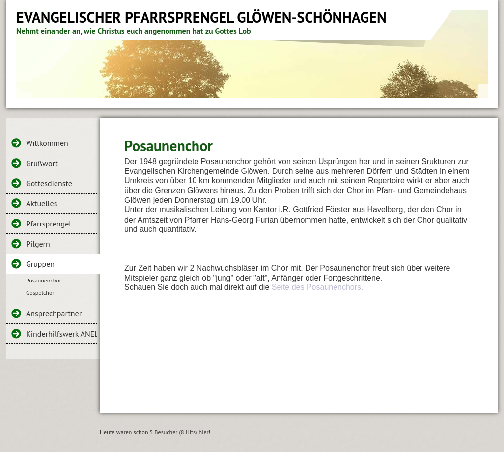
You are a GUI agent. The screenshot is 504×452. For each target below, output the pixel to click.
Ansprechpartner (54, 313)
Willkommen (47, 143)
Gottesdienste (49, 183)
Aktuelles (41, 203)
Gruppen (40, 264)
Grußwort (42, 163)
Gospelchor (40, 292)
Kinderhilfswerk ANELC (61, 334)
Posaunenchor (43, 280)
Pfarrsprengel (48, 223)
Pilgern (38, 244)
